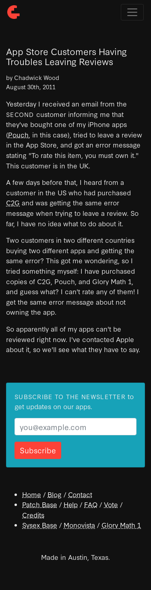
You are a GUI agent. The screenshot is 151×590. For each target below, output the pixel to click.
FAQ (90, 504)
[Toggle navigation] (132, 12)
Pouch (18, 134)
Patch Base (39, 504)
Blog (55, 494)
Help (71, 504)
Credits (33, 514)
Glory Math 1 (121, 524)
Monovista (79, 524)
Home (31, 494)
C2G (13, 202)
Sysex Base (39, 524)
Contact (80, 494)
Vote (111, 504)
